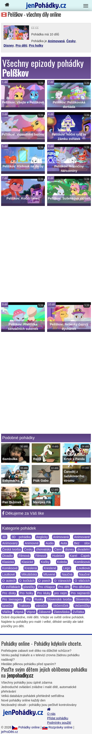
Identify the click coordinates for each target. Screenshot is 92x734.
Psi (28, 599)
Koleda (62, 562)
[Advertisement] (46, 254)
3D (4, 537)
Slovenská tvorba (59, 599)
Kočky (45, 562)
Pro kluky (43, 593)
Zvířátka (78, 612)
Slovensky (82, 599)
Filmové (40, 555)
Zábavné (44, 612)
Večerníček (60, 605)
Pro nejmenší (80, 593)
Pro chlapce (46, 587)
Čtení (58, 549)
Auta (64, 543)
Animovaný (10, 543)
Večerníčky (82, 605)
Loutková (83, 568)
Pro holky (36, 45)
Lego (66, 568)
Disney (9, 45)
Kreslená (31, 568)
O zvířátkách (11, 587)
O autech (8, 580)
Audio (50, 543)
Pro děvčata (81, 587)
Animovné (32, 543)
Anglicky (42, 537)
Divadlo (7, 555)
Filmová (24, 555)
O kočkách (27, 580)
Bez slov (82, 543)
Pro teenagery (12, 599)
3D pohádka (21, 537)
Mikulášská (29, 574)
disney (69, 549)
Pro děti (21, 45)
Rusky (39, 599)
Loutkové (8, 574)
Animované (82, 537)
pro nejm (60, 593)
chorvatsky (43, 549)
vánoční (41, 605)
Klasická (8, 562)
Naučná (67, 574)
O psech (44, 580)
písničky (29, 587)
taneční (7, 605)
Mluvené (49, 574)
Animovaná (56, 41)
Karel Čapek (80, 555)
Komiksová (82, 562)
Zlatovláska (62, 612)
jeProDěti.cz (9, 732)
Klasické (27, 562)
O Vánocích (62, 580)
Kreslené (50, 568)
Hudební (58, 555)
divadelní (83, 549)
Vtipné (31, 612)
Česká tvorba (11, 549)
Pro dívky (9, 593)
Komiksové (9, 568)
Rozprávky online (57, 727)
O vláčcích (82, 580)
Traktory (24, 605)
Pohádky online (26, 727)
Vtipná (19, 612)
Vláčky (6, 612)
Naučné (84, 574)
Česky (70, 41)
